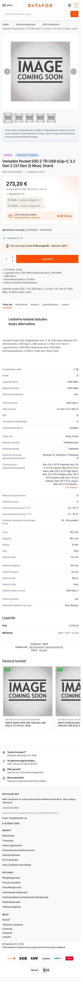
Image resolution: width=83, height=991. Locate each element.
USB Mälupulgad (13, 720)
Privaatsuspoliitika (11, 882)
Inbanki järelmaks (11, 855)
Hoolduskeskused (11, 902)
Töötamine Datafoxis (12, 924)
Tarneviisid (7, 840)
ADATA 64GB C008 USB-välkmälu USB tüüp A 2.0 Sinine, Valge (25, 724)
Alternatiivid (21, 304)
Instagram (7, 932)
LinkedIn (6, 936)
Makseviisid (8, 835)
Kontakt (6, 919)
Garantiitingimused (11, 887)
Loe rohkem (72, 487)
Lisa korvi (47, 259)
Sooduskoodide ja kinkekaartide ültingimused (25, 897)
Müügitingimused (11, 877)
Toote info (7, 304)
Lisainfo (65, 304)
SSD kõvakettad (51, 24)
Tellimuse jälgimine (11, 906)
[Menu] (7, 5)
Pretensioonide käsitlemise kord (18, 850)
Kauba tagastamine (12, 845)
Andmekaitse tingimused (14, 892)
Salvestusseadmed (25, 24)
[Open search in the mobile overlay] (40, 14)
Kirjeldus (35, 304)
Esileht (5, 24)
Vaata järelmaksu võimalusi (27, 217)
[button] (75, 5)
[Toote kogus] (6, 259)
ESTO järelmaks (10, 859)
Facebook (7, 928)
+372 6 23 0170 (10, 808)
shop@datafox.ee (18, 818)
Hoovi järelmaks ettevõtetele (16, 864)
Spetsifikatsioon (50, 304)
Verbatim (43, 650)
